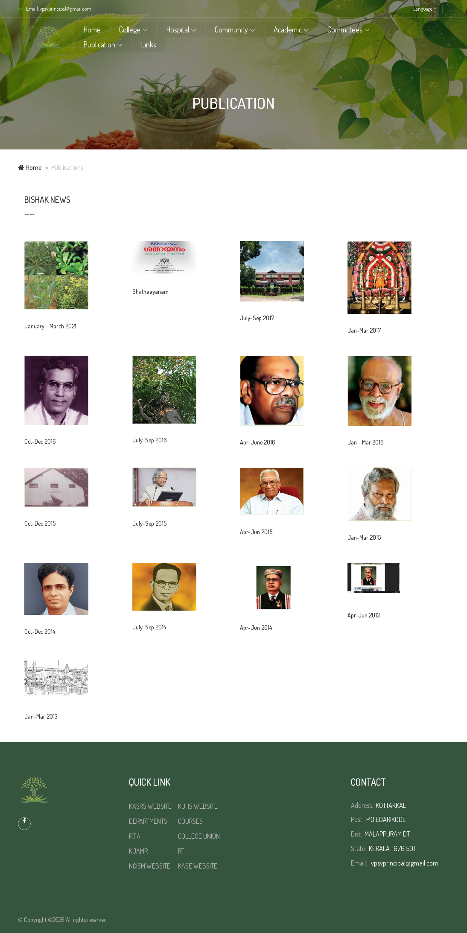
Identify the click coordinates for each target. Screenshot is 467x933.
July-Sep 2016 (149, 440)
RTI (182, 851)
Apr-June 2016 (257, 442)
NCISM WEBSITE (149, 866)
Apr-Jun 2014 (256, 627)
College (132, 29)
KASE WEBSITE (197, 866)
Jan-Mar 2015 (364, 537)
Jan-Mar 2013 (41, 716)
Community (233, 29)
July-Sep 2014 (149, 627)
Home (94, 29)
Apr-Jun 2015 (256, 531)
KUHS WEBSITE (198, 806)
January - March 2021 (50, 326)
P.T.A (134, 836)
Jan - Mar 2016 (365, 442)
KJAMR (138, 851)
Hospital (179, 29)
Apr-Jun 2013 (363, 615)
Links (150, 44)
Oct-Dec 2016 (40, 441)
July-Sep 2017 (257, 318)
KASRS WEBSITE (150, 806)
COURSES (190, 821)
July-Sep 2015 (149, 523)
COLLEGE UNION (199, 836)
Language (422, 9)
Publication (101, 44)
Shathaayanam (150, 291)
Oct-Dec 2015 (39, 523)
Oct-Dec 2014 (39, 631)
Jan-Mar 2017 (364, 330)
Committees (347, 29)
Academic (290, 29)
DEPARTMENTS (148, 821)
